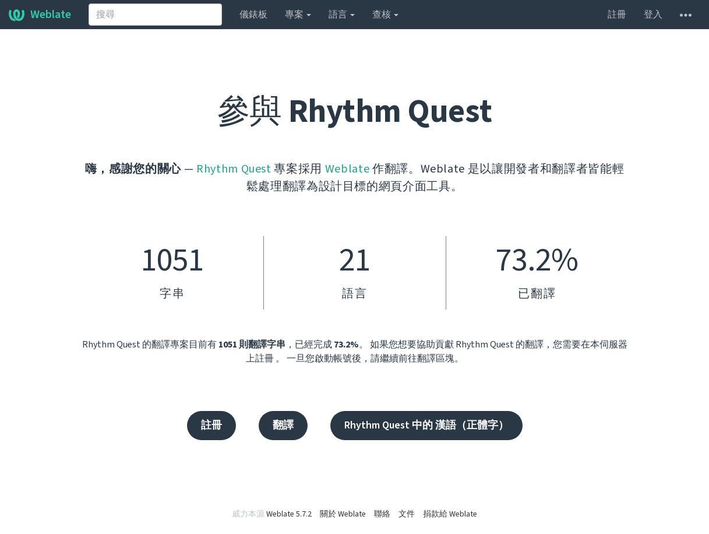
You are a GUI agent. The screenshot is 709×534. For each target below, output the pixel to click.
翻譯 (283, 425)
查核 (385, 14)
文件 (406, 514)
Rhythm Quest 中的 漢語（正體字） (426, 425)
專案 (298, 14)
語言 (342, 14)
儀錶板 (253, 14)
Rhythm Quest (233, 169)
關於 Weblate (343, 514)
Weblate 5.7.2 (289, 514)
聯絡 (382, 514)
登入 (653, 14)
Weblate (40, 14)
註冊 (617, 14)
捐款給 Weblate (450, 514)
